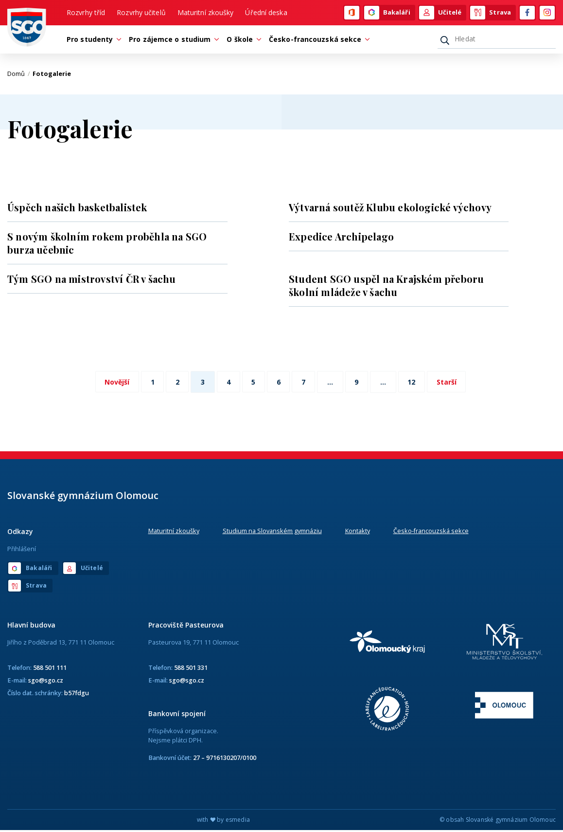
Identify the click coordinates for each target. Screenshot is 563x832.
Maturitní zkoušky (205, 13)
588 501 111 (50, 669)
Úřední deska (266, 13)
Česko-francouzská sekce (431, 532)
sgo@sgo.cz (45, 681)
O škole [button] (242, 40)
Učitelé (440, 13)
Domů (18, 75)
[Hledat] (497, 40)
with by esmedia (223, 821)
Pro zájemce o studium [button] (172, 40)
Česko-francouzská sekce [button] (317, 40)
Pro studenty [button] (92, 40)
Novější (111, 383)
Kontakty (357, 532)
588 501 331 (191, 669)
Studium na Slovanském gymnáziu (272, 532)
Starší (452, 383)
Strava (490, 13)
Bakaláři (387, 13)
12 (416, 383)
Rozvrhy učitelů (141, 13)
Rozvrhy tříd (86, 13)
